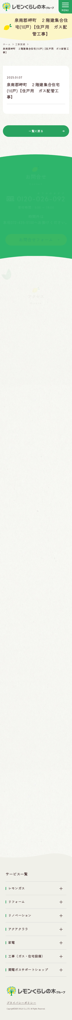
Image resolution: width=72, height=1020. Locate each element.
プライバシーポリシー (21, 1003)
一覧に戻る (36, 131)
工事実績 (20, 44)
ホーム (7, 44)
